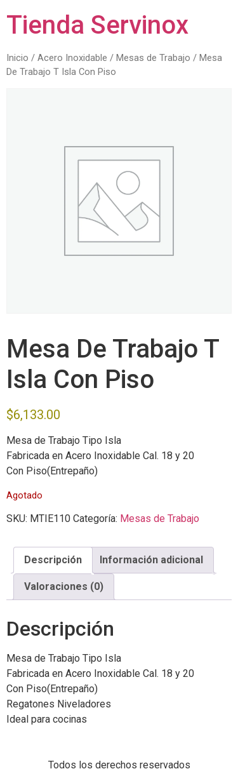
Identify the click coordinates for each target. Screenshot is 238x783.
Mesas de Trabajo (153, 58)
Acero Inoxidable (72, 58)
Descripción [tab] (53, 560)
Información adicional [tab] (151, 560)
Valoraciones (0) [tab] (63, 586)
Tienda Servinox (97, 25)
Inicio (17, 58)
